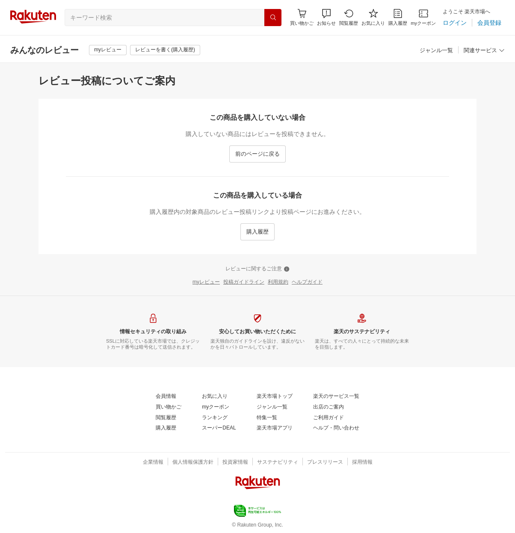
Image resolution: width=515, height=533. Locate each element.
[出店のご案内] (328, 407)
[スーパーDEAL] (219, 428)
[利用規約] (278, 282)
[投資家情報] (235, 462)
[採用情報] (362, 462)
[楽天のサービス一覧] (336, 396)
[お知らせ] (326, 17)
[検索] (272, 17)
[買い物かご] (168, 407)
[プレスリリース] (325, 462)
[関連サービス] (484, 50)
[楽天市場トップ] (275, 396)
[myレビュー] (108, 50)
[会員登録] (489, 23)
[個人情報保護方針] (192, 462)
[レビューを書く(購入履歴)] (165, 50)
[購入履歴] (397, 17)
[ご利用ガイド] (328, 418)
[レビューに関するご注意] (257, 269)
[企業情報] (153, 462)
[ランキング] (215, 418)
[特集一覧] (267, 418)
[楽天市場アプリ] (275, 428)
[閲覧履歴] (348, 17)
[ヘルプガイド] (307, 282)
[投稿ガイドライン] (243, 282)
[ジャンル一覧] (436, 50)
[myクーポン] (423, 17)
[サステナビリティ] (277, 462)
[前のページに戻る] (257, 154)
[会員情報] (166, 396)
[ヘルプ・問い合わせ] (336, 428)
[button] (326, 17)
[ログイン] (455, 23)
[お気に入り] (373, 17)
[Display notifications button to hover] (302, 17)
